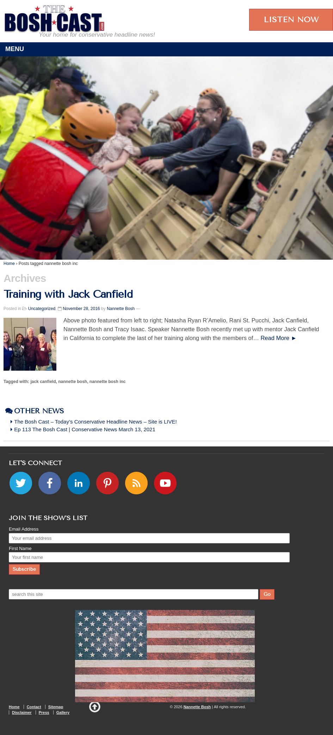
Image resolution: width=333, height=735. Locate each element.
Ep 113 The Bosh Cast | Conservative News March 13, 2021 (85, 429)
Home (9, 263)
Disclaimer (22, 712)
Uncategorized (41, 308)
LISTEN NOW (291, 19)
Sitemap (55, 707)
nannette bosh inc (108, 381)
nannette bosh (72, 381)
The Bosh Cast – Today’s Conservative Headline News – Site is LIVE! (96, 422)
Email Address (23, 529)
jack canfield (43, 381)
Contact (34, 707)
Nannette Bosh (121, 308)
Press (44, 712)
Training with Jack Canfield (68, 294)
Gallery (62, 712)
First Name (20, 548)
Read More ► (278, 338)
